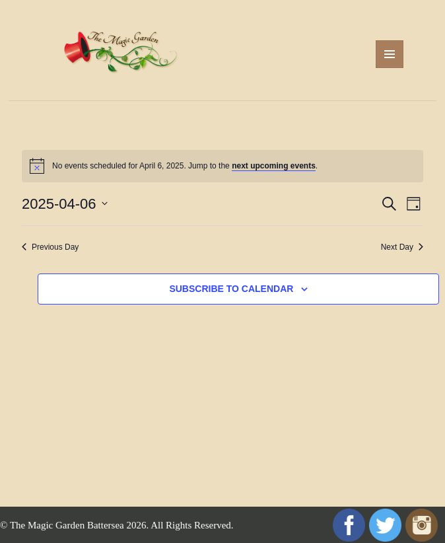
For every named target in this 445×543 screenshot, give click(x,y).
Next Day (402, 247)
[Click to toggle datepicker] (65, 204)
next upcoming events (274, 165)
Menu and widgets (389, 67)
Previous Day (50, 247)
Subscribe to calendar (231, 288)
